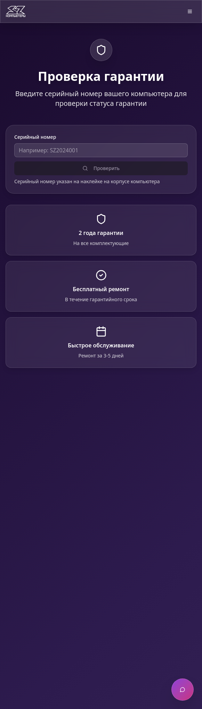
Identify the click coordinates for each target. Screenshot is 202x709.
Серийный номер (35, 137)
